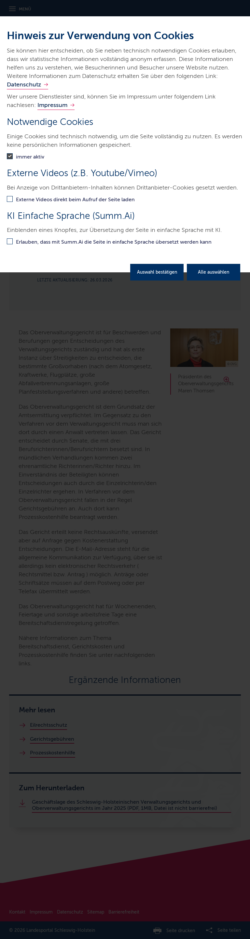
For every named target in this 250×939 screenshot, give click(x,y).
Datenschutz (24, 84)
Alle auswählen (213, 272)
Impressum (52, 105)
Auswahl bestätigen (157, 272)
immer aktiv (30, 157)
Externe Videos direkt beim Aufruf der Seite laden (75, 199)
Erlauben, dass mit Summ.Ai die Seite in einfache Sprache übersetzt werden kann (114, 242)
